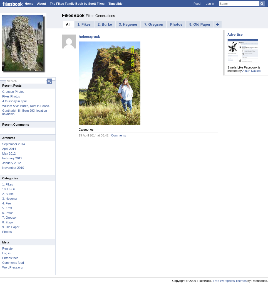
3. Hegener (9, 198)
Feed (196, 3)
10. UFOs (8, 189)
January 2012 (11, 163)
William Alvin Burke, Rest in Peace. (26, 106)
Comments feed (13, 262)
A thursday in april (14, 101)
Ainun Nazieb (251, 70)
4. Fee (6, 203)
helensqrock (89, 37)
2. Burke (8, 194)
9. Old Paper (10, 227)
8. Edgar (8, 222)
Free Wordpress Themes (230, 280)
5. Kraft (7, 208)
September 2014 (13, 144)
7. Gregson (9, 217)
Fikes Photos (11, 96)
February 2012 (12, 158)
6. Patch (7, 212)
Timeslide (115, 3)
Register (8, 248)
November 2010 (13, 167)
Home (29, 3)
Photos (7, 231)
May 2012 (9, 153)
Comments (118, 135)
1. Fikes (7, 184)
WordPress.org (12, 267)
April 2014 (9, 148)
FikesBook (74, 15)
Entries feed (10, 258)
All (68, 24)
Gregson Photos (13, 91)
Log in (210, 3)
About (41, 3)
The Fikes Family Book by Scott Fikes (77, 3)
